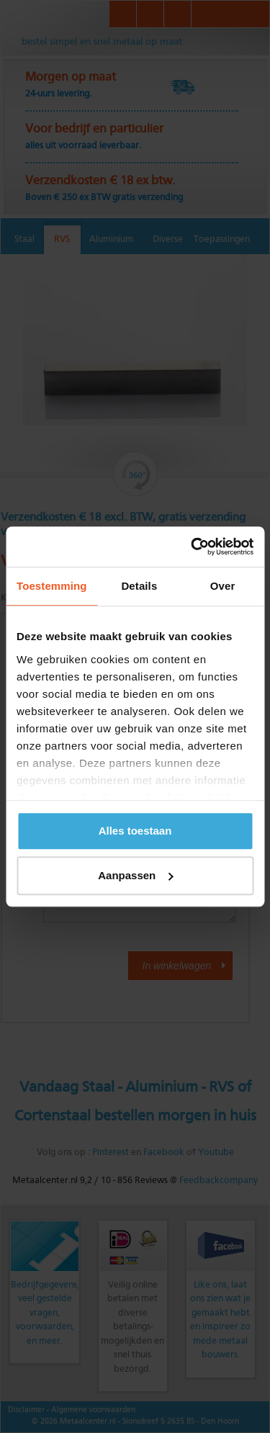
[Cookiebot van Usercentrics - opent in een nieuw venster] (192, 546)
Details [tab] (139, 586)
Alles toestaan (135, 831)
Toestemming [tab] (52, 586)
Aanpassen (135, 875)
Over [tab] (222, 586)
